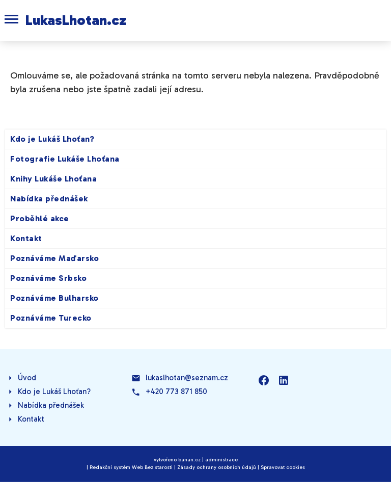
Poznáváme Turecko (51, 318)
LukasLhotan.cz (75, 20)
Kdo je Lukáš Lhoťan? (52, 139)
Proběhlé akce (39, 218)
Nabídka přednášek (49, 198)
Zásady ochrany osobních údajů (216, 467)
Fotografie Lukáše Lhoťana (65, 159)
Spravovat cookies (283, 467)
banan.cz (189, 460)
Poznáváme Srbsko (48, 278)
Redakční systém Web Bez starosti (131, 467)
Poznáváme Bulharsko (54, 298)
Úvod (27, 377)
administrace (221, 460)
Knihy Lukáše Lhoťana (53, 179)
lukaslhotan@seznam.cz (187, 377)
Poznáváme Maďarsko (54, 258)
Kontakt (26, 238)
